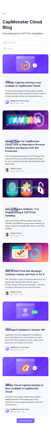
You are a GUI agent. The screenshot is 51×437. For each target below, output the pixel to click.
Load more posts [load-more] (25, 421)
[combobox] (7, 42)
